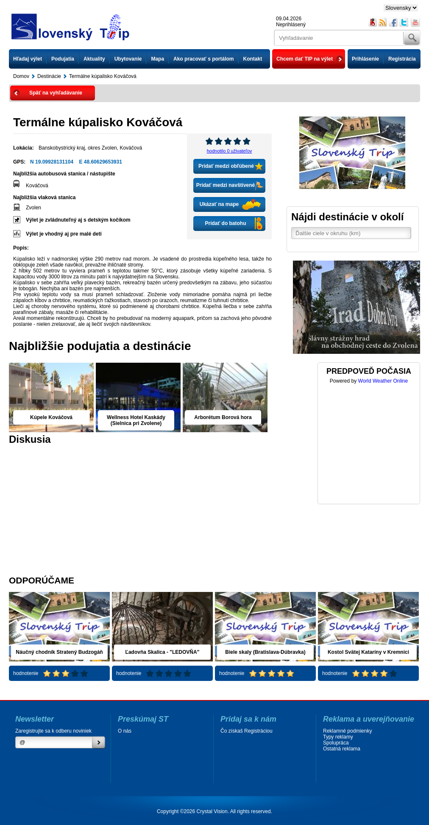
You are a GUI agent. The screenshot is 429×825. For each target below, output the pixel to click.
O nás (124, 731)
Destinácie (49, 76)
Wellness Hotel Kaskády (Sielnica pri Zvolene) (136, 420)
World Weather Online (383, 381)
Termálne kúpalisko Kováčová (102, 76)
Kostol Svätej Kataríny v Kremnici (368, 652)
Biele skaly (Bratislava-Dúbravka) (265, 652)
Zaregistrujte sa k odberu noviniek (53, 731)
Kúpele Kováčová (51, 417)
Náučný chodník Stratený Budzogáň (59, 652)
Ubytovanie (128, 59)
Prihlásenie (365, 59)
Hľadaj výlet (27, 59)
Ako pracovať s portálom (203, 59)
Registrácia (402, 59)
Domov (21, 76)
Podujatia (62, 59)
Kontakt (252, 59)
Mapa (157, 59)
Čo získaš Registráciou (246, 731)
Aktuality (94, 59)
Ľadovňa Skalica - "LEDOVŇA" (162, 652)
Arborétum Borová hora (222, 417)
